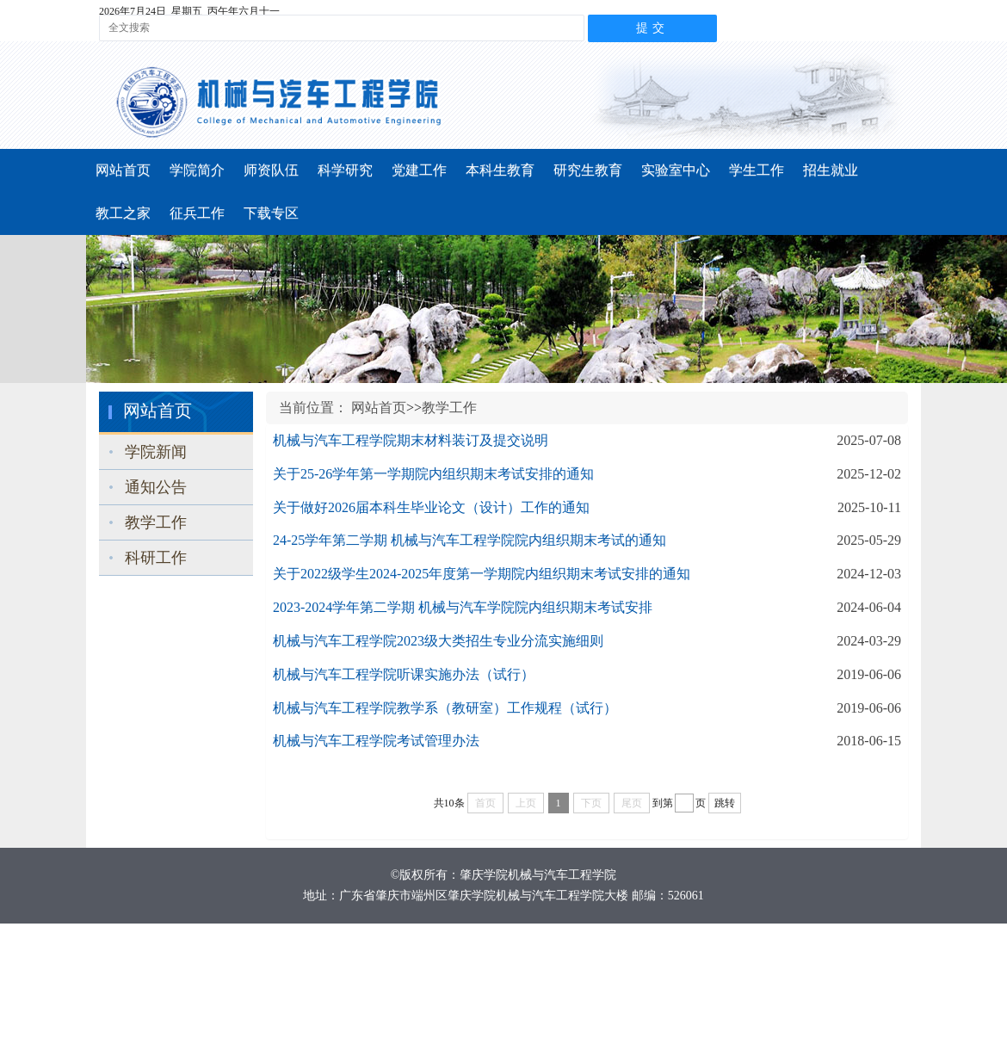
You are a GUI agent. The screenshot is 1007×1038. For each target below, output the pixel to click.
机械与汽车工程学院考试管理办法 (376, 740)
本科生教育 (500, 170)
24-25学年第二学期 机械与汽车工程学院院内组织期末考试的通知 (469, 540)
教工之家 (123, 213)
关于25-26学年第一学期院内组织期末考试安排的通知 (433, 473)
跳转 (724, 803)
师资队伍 (271, 170)
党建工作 (419, 170)
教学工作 (156, 522)
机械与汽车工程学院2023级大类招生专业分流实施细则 (438, 640)
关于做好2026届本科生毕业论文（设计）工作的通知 (431, 507)
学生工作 (756, 170)
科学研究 (345, 170)
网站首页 (123, 170)
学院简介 (197, 170)
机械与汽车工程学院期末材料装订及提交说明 (410, 440)
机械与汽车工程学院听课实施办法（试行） (403, 674)
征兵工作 (197, 213)
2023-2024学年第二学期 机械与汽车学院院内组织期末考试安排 (462, 607)
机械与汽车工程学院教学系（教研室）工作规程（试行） (445, 708)
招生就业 (830, 170)
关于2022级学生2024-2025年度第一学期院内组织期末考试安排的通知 (481, 573)
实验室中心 (675, 170)
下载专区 (271, 213)
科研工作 (156, 557)
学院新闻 (156, 451)
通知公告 (156, 487)
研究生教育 (587, 170)
